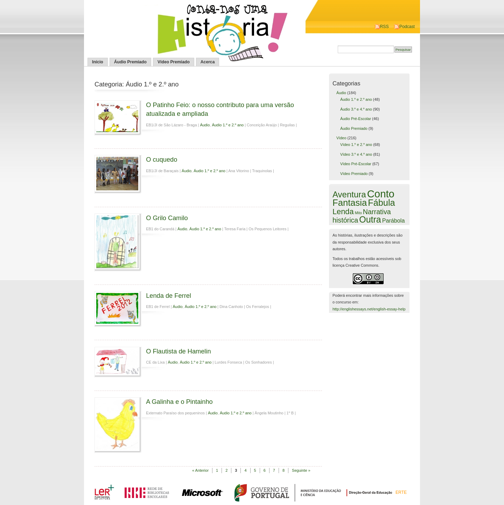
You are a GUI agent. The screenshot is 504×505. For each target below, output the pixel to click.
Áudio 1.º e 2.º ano (228, 125)
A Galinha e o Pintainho (179, 401)
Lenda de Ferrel (168, 295)
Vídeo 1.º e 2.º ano (356, 144)
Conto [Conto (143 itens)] (380, 193)
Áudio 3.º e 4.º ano (356, 109)
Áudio (205, 125)
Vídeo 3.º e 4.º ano (356, 154)
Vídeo (341, 138)
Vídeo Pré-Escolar (355, 164)
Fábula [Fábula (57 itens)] (381, 203)
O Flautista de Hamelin (178, 351)
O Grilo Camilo (167, 218)
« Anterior (200, 470)
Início (97, 61)
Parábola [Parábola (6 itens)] (393, 220)
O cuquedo (161, 159)
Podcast (407, 26)
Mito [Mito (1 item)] (358, 213)
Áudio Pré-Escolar (355, 119)
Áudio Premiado (130, 61)
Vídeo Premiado (174, 61)
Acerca (208, 61)
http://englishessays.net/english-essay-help (369, 309)
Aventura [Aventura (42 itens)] (349, 194)
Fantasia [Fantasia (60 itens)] (349, 203)
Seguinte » (301, 470)
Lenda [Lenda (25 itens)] (343, 211)
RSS (384, 26)
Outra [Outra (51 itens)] (370, 219)
